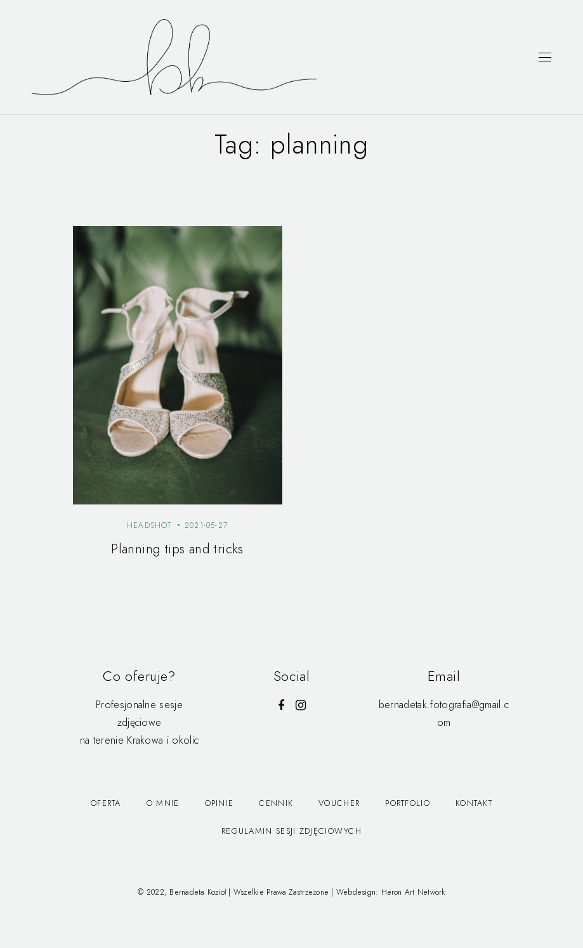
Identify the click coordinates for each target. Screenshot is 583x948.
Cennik (276, 803)
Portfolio (407, 803)
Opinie (219, 803)
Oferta (106, 803)
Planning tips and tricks (177, 549)
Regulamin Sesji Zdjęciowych (291, 831)
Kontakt (473, 803)
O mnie (163, 803)
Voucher (339, 803)
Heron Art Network (413, 892)
